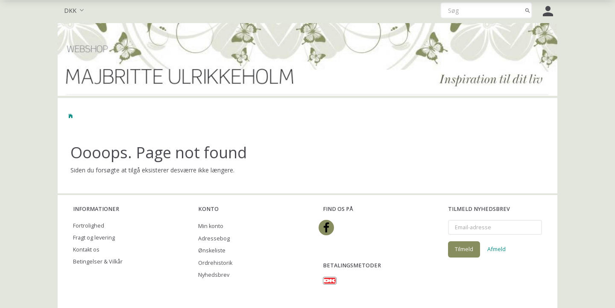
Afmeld (496, 249)
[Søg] (527, 10)
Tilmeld (464, 249)
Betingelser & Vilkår (98, 261)
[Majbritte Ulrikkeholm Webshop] (307, 58)
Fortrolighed (88, 225)
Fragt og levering (94, 237)
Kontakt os (86, 249)
